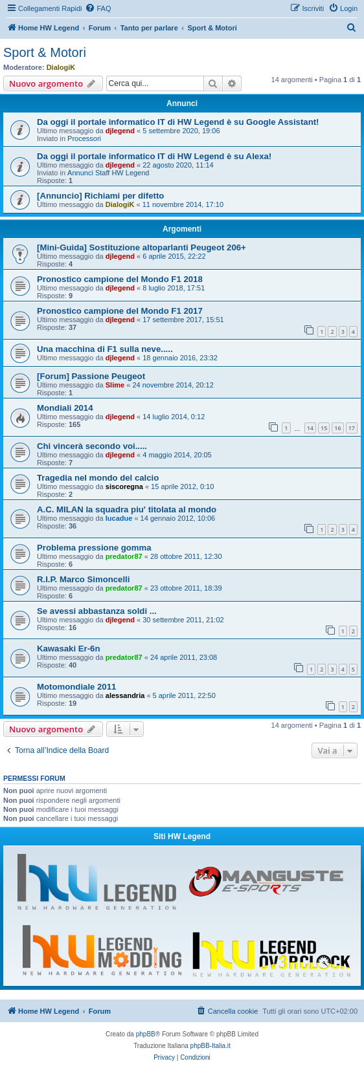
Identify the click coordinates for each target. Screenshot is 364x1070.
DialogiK (61, 67)
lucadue (119, 518)
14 (310, 428)
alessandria (125, 695)
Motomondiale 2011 (76, 687)
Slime (115, 385)
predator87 (124, 556)
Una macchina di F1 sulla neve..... (105, 349)
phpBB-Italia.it (210, 1045)
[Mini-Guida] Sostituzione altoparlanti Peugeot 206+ (141, 247)
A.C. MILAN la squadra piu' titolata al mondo (126, 509)
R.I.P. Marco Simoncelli (83, 579)
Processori (84, 138)
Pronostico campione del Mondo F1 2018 (120, 279)
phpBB (145, 1034)
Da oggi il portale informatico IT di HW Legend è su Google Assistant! (178, 122)
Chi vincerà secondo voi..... (92, 446)
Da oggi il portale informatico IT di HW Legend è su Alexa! (154, 156)
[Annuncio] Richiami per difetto (100, 196)
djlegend (120, 131)
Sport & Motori (44, 52)
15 (324, 428)
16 (337, 428)
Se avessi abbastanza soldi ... (97, 611)
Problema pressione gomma (94, 547)
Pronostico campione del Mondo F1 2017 (120, 311)
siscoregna (124, 486)
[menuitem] (98, 8)
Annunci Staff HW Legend (108, 173)
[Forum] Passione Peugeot (91, 376)
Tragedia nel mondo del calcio (98, 478)
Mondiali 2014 (65, 408)
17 (351, 428)
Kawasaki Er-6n (68, 648)
